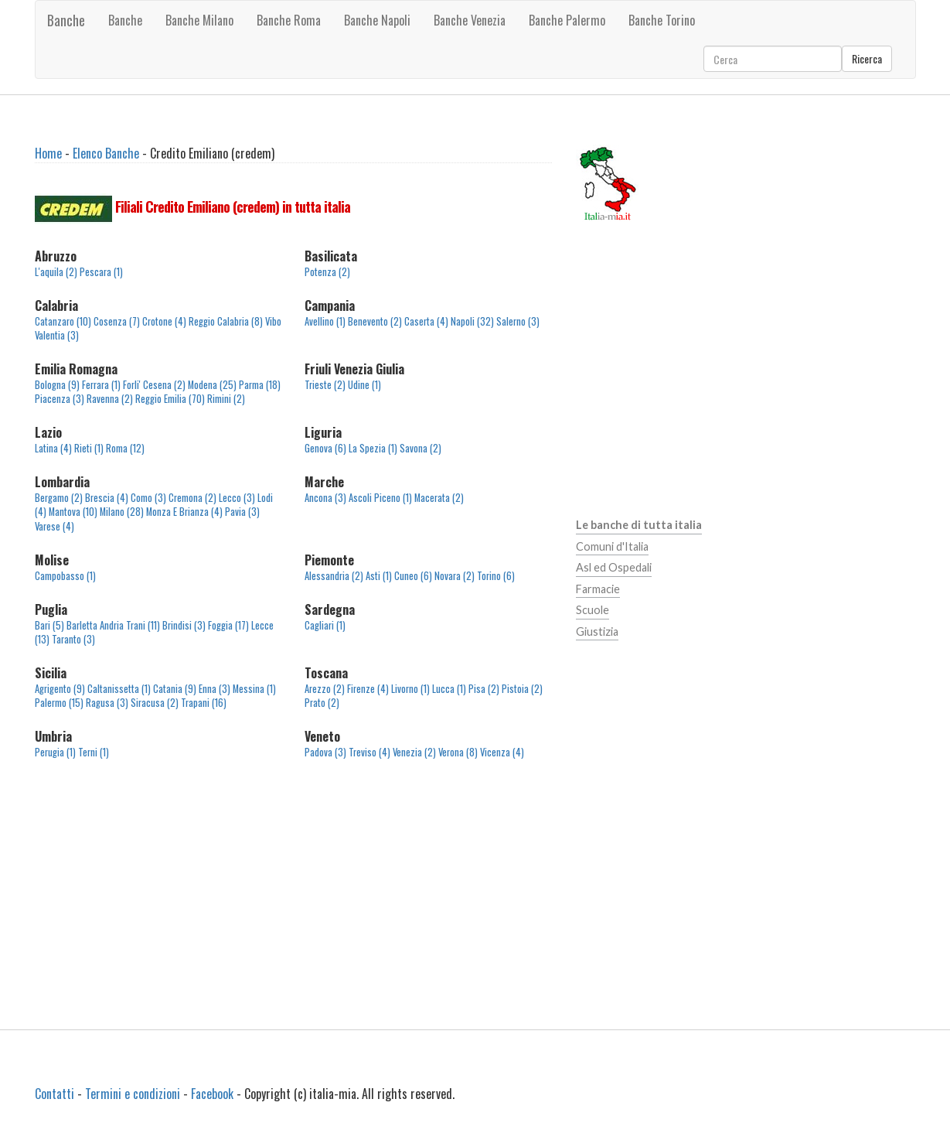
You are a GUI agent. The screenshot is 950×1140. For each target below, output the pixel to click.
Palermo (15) (59, 702)
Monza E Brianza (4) (184, 511)
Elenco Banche (106, 153)
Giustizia (597, 631)
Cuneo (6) (413, 575)
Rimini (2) (226, 398)
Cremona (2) (192, 497)
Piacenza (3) (59, 398)
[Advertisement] (293, 903)
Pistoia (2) (522, 688)
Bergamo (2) (59, 497)
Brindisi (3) (184, 625)
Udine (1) (364, 384)
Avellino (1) (325, 321)
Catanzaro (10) (63, 321)
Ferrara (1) (101, 384)
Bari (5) (49, 625)
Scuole (592, 609)
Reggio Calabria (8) (226, 321)
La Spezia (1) (373, 448)
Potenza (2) (327, 272)
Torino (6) (496, 575)
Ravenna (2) (110, 398)
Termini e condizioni (132, 1093)
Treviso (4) (369, 752)
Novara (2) (454, 575)
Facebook (212, 1093)
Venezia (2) (414, 752)
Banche (66, 20)
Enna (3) (214, 688)
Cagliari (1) (325, 625)
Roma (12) (125, 448)
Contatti (54, 1093)
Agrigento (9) (60, 688)
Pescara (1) (101, 272)
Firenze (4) (368, 688)
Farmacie (598, 589)
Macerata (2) (439, 497)
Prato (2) (322, 702)
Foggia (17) (228, 625)
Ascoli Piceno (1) (380, 497)
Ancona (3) (325, 497)
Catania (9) (174, 688)
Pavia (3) (242, 511)
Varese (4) (54, 526)
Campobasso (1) (65, 575)
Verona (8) (458, 752)
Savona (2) (420, 448)
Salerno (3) (518, 321)
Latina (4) (53, 448)
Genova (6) (325, 448)
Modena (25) (212, 384)
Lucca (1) (449, 688)
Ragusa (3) (107, 702)
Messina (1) (254, 688)
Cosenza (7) (117, 321)
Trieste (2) (325, 384)
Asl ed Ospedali (614, 567)
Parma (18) (260, 384)
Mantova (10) (73, 511)
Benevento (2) (375, 321)
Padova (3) (325, 752)
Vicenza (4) (502, 752)
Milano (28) (122, 511)
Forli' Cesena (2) (154, 384)
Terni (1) (93, 752)
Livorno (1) (410, 688)
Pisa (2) (483, 688)
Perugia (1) (55, 752)
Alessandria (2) (334, 575)
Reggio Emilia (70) (170, 398)
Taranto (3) (73, 639)
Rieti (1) (89, 448)
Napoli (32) (472, 321)
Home (48, 153)
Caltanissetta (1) (119, 688)
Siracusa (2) (155, 702)
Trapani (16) (203, 702)
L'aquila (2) (56, 272)
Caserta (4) (426, 321)
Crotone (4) (164, 321)
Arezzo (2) (325, 688)
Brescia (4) (106, 497)
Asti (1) (379, 575)
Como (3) (148, 497)
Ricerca (867, 58)
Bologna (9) (57, 384)
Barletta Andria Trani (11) (113, 625)
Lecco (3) (237, 497)
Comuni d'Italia (612, 546)
